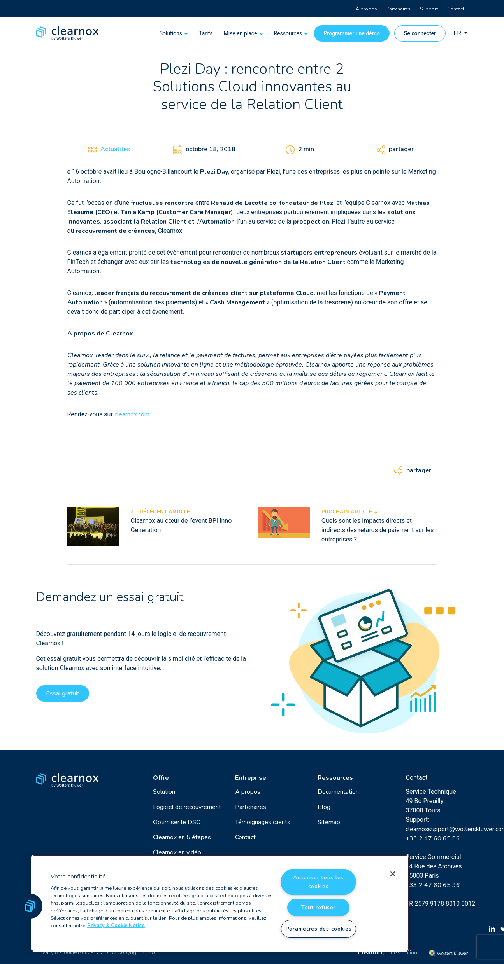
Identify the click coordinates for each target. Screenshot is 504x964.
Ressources (288, 33)
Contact (455, 9)
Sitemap (329, 822)
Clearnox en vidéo (177, 852)
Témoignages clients (262, 822)
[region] (220, 903)
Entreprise (250, 778)
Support (429, 9)
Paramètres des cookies (318, 929)
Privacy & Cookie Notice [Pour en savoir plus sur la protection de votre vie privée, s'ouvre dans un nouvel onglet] (116, 925)
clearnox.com (131, 414)
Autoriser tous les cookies (318, 881)
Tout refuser (318, 907)
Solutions (171, 33)
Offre (161, 778)
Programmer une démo (351, 33)
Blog (324, 807)
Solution (164, 792)
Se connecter (420, 33)
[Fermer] (392, 873)
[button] (30, 906)
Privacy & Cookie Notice (64, 952)
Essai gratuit (62, 693)
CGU (102, 952)
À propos (366, 9)
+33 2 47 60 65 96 (433, 838)
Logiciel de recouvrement (187, 807)
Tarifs (205, 33)
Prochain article (349, 511)
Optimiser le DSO (177, 822)
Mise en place (240, 33)
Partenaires (398, 9)
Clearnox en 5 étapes (182, 837)
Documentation (338, 792)
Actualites (115, 149)
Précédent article (160, 511)
